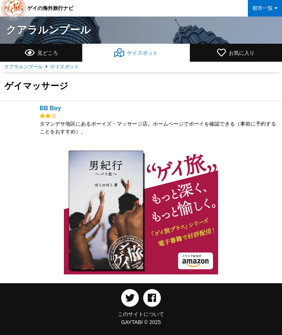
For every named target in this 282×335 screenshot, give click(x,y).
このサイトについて (141, 314)
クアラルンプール (48, 30)
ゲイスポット (64, 66)
